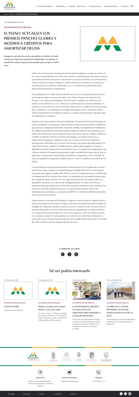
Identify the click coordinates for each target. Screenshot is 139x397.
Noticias (72, 6)
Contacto (125, 6)
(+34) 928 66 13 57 (98, 381)
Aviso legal (11, 394)
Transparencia (95, 6)
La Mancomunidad (44, 6)
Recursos (82, 6)
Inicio (6, 14)
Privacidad (26, 394)
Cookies (41, 394)
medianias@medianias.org (69, 381)
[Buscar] (132, 6)
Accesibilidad (57, 394)
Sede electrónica (111, 6)
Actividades (61, 6)
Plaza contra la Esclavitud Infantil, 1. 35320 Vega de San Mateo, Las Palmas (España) (40, 383)
